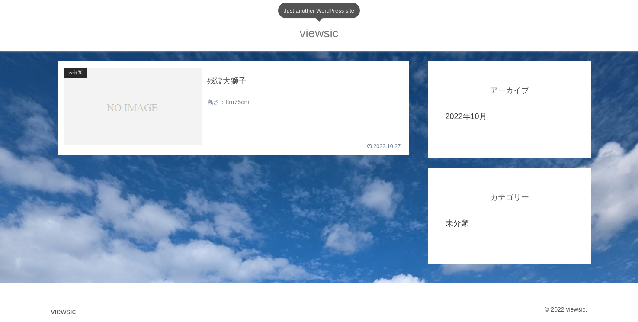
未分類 (457, 223)
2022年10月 (466, 116)
